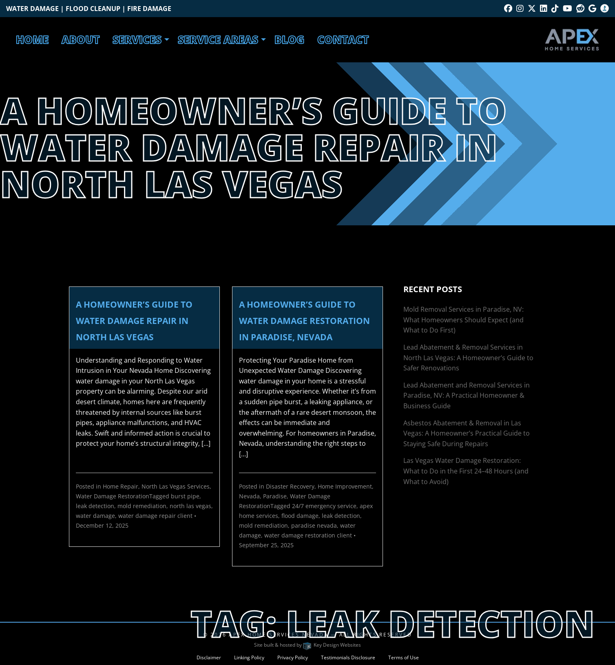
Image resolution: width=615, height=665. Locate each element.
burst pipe (185, 496)
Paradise (275, 496)
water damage (95, 516)
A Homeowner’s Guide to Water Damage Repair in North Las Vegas (134, 321)
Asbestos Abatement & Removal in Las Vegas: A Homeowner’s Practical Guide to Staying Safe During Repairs (466, 433)
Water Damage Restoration (112, 496)
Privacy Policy (292, 657)
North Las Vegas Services (176, 486)
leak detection (95, 506)
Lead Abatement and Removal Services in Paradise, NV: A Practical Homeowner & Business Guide (466, 395)
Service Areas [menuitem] (218, 39)
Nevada (249, 496)
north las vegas (190, 506)
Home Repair (120, 486)
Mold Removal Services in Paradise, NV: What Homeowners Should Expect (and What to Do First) (463, 320)
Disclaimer (209, 657)
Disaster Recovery (290, 486)
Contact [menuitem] (343, 39)
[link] (144, 402)
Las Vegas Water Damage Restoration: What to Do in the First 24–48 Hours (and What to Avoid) (466, 471)
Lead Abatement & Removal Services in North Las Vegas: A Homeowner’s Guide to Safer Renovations (468, 357)
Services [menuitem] (137, 39)
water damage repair (147, 516)
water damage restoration (299, 535)
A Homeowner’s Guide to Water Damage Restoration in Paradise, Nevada (304, 321)
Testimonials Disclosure (348, 657)
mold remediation (141, 506)
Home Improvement (345, 486)
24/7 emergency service (324, 506)
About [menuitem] (81, 39)
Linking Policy (249, 657)
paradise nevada (314, 525)
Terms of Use (403, 657)
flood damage (300, 516)
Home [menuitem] (32, 39)
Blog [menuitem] (289, 39)
